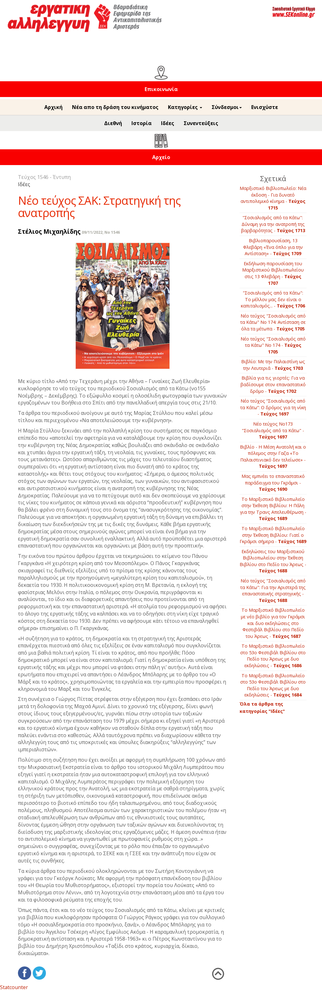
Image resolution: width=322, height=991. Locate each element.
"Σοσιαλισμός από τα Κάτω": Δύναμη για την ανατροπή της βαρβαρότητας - (273, 224)
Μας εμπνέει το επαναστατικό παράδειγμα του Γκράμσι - (273, 482)
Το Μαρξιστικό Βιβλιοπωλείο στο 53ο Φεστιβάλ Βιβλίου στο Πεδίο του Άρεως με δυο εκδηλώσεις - (273, 655)
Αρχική (53, 107)
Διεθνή (113, 123)
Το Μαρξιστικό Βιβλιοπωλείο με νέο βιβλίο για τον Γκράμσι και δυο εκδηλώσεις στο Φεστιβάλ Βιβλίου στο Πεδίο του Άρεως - (273, 623)
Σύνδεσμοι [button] (227, 107)
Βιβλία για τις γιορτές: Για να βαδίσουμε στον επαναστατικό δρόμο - (273, 384)
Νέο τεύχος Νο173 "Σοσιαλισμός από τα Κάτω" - (273, 430)
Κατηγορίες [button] (185, 107)
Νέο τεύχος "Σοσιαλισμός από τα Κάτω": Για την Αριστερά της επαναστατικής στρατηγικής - (273, 590)
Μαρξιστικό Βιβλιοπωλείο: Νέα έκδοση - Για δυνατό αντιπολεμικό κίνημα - (273, 198)
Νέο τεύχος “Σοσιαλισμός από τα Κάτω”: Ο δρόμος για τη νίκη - (273, 407)
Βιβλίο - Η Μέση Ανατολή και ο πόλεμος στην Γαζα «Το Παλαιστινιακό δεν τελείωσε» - (273, 456)
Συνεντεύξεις (201, 123)
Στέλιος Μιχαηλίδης (49, 231)
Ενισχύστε (264, 107)
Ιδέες (167, 123)
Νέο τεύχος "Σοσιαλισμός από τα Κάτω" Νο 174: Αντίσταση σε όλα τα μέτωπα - (273, 322)
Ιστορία (141, 123)
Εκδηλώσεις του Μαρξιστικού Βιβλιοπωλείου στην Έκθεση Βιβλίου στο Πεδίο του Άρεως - (273, 561)
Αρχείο (161, 157)
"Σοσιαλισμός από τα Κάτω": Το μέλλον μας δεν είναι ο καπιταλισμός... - (273, 299)
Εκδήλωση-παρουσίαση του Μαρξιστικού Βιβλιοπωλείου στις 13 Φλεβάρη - (273, 273)
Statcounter (14, 987)
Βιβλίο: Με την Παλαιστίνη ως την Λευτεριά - (273, 364)
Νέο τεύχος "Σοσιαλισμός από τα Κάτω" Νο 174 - (273, 345)
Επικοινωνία (161, 89)
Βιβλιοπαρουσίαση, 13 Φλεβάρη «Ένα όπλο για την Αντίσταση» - (273, 247)
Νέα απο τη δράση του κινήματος (115, 107)
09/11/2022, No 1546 (101, 232)
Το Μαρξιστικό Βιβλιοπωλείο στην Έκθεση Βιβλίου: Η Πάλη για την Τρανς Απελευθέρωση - (273, 509)
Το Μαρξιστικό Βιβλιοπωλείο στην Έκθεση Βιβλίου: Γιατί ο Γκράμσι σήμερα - (273, 534)
